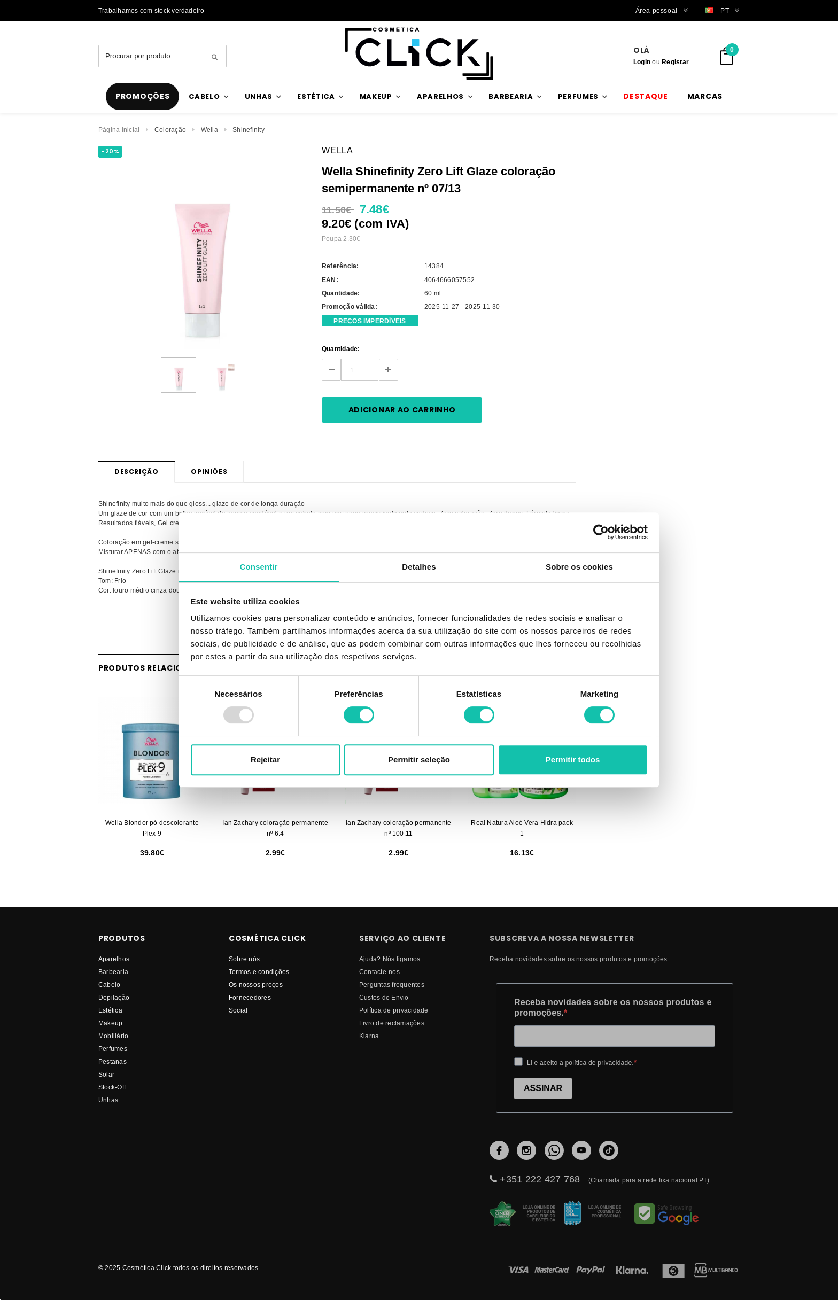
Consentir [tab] (259, 566)
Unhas (108, 1100)
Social (238, 1010)
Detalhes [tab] (419, 566)
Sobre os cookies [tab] (579, 566)
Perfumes (112, 1049)
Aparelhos (113, 959)
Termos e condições (259, 972)
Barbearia (113, 972)
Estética (110, 1010)
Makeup (110, 1023)
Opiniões (209, 471)
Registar (675, 62)
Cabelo (109, 984)
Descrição (136, 471)
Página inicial (118, 130)
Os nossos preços (256, 984)
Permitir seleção (419, 759)
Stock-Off (112, 1087)
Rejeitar (265, 759)
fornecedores (250, 997)
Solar (106, 1074)
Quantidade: (341, 349)
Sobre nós (244, 959)
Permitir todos (573, 759)
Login (641, 62)
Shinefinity (248, 130)
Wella (209, 130)
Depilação (113, 997)
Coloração (170, 130)
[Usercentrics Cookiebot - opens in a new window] (601, 532)
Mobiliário (113, 1036)
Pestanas (112, 1061)
